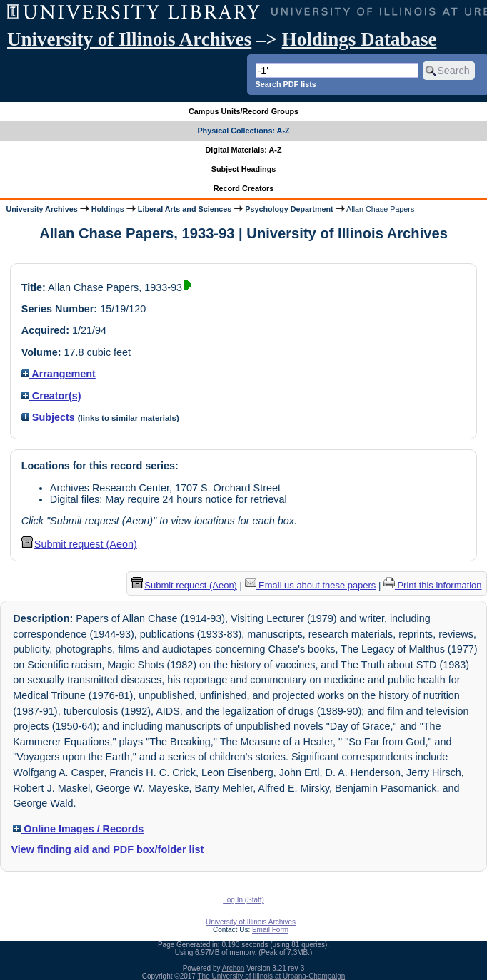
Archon (233, 968)
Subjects (48, 417)
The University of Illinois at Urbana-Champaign (272, 976)
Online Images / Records (78, 828)
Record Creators (244, 188)
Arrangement (58, 373)
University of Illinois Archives (129, 39)
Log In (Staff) (243, 900)
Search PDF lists (286, 84)
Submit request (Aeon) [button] (79, 544)
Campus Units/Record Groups (243, 111)
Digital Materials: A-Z (244, 150)
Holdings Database (359, 39)
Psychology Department (289, 209)
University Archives (41, 209)
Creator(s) (51, 396)
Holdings (107, 209)
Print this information (432, 585)
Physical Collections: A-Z (243, 130)
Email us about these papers (310, 585)
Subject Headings (243, 169)
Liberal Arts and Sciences (184, 209)
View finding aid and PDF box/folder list (107, 849)
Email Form (270, 930)
